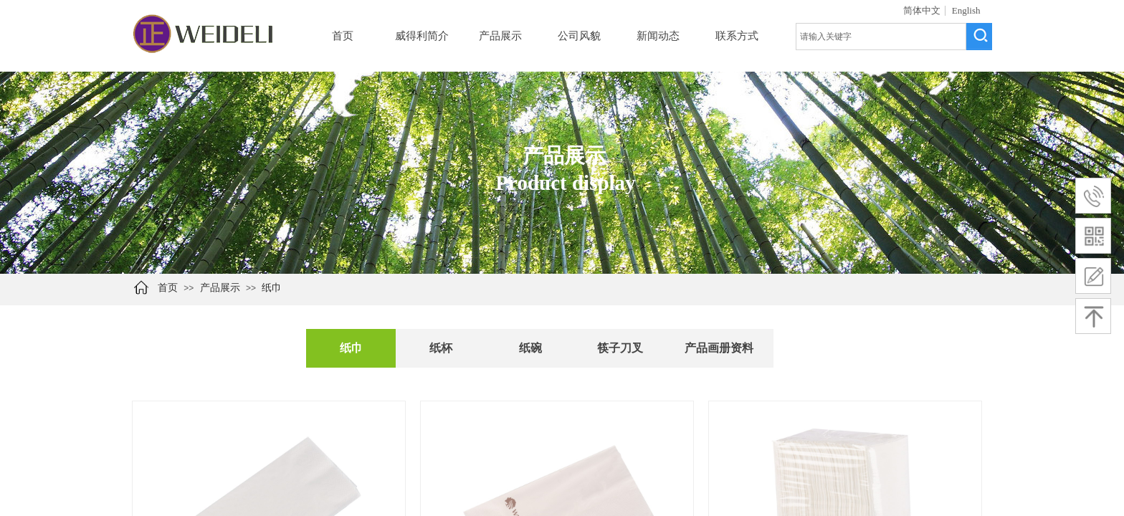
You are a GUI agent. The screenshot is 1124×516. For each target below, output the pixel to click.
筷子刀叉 (620, 348)
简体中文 (921, 11)
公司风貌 (579, 36)
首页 (342, 36)
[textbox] (881, 36)
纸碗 (530, 348)
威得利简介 (422, 36)
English (966, 11)
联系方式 (736, 36)
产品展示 (500, 36)
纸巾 (272, 287)
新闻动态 (658, 36)
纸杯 (440, 348)
